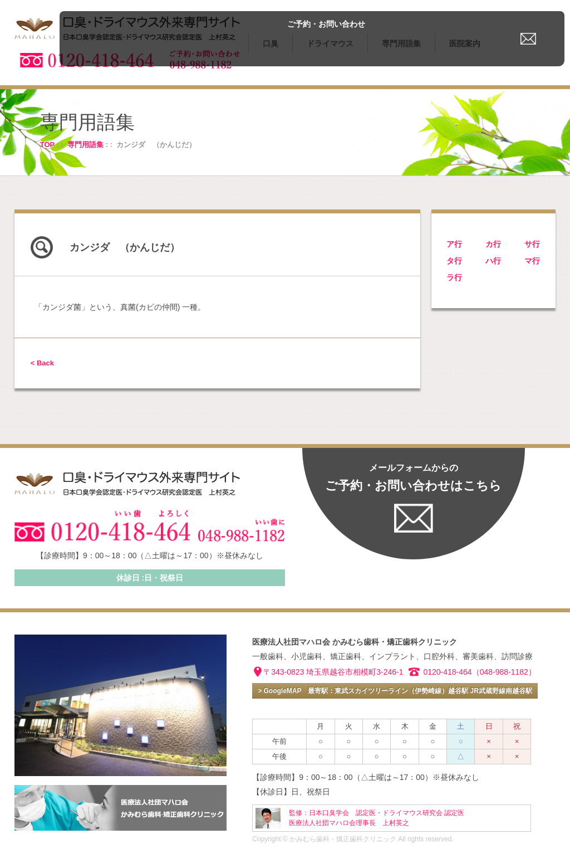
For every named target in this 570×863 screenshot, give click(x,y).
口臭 (270, 43)
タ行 (454, 260)
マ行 (532, 260)
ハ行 (493, 260)
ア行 (454, 244)
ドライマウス (330, 43)
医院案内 (464, 43)
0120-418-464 (447, 671)
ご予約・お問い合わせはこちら (413, 478)
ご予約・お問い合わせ (520, 12)
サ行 (532, 244)
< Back (42, 363)
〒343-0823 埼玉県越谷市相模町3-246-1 (333, 671)
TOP (47, 144)
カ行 (493, 244)
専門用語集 (401, 43)
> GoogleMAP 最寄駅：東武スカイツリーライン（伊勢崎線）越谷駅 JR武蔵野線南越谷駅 (395, 691)
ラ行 (454, 277)
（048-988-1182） (504, 671)
